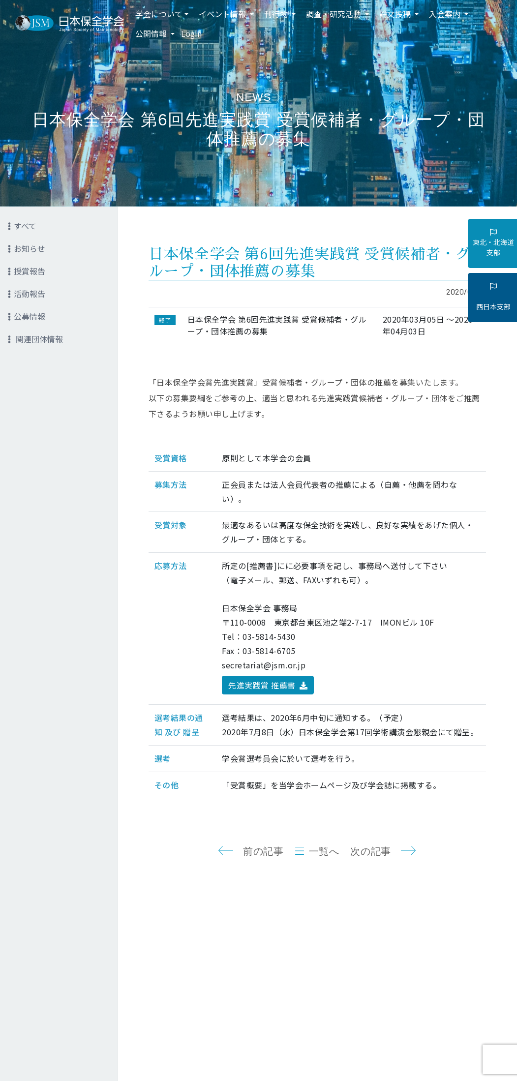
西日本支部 (493, 297)
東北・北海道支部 (493, 243)
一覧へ (324, 851)
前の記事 (263, 851)
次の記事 (370, 851)
